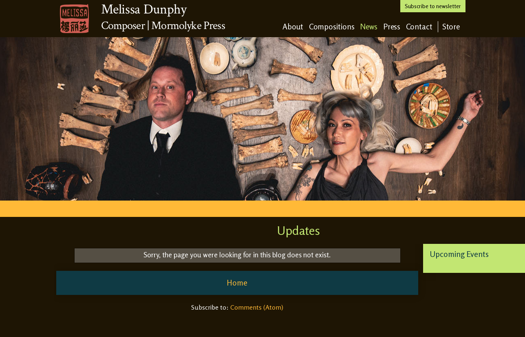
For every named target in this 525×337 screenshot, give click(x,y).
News (369, 26)
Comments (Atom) (256, 307)
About (293, 26)
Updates (298, 230)
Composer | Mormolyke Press (163, 25)
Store (451, 26)
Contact (419, 26)
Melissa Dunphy (144, 9)
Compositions (332, 26)
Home (237, 283)
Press (392, 26)
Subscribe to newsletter (433, 5)
